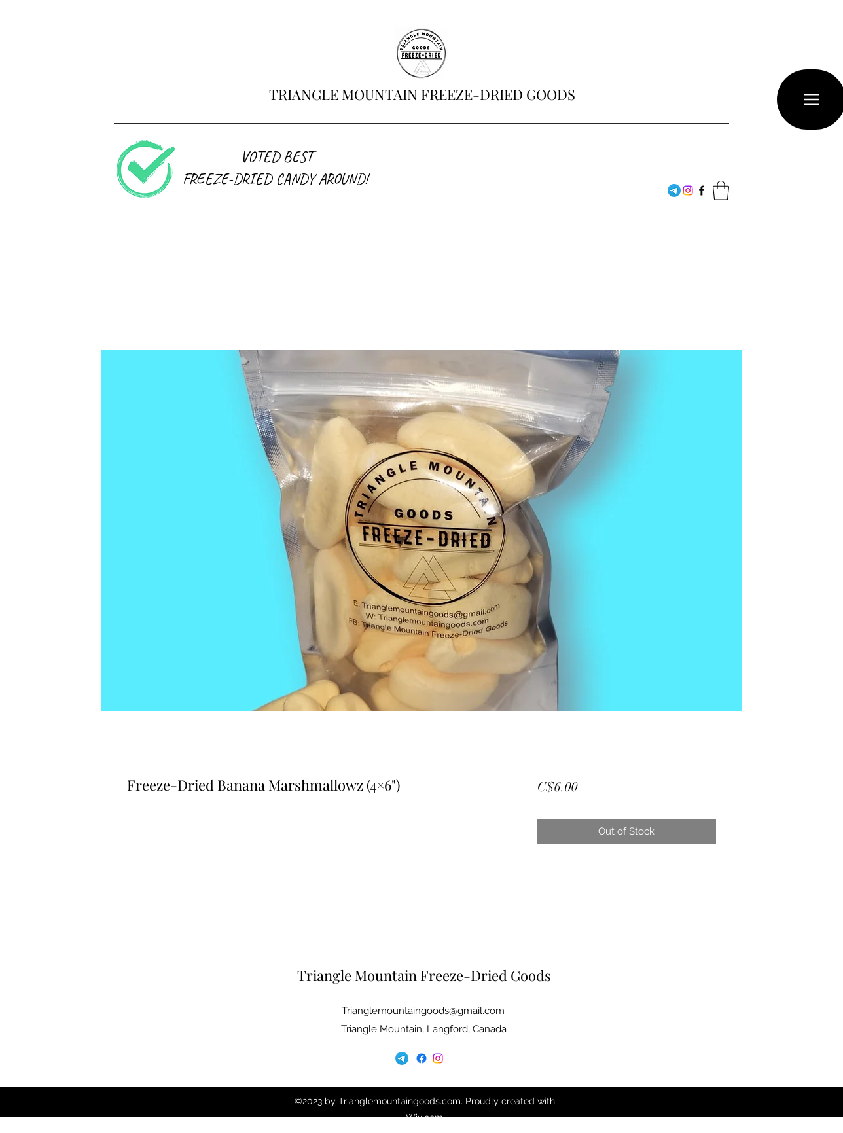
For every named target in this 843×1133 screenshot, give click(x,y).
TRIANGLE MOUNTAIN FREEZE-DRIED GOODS (422, 94)
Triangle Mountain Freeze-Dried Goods (424, 975)
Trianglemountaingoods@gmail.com (423, 1010)
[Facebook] (687, 190)
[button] (721, 190)
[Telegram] (674, 190)
